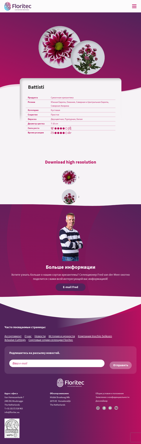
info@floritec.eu (11, 412)
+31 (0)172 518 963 (14, 408)
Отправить (120, 365)
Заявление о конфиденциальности (112, 397)
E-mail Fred (70, 287)
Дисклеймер (102, 400)
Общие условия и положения (110, 393)
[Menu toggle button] (134, 6)
